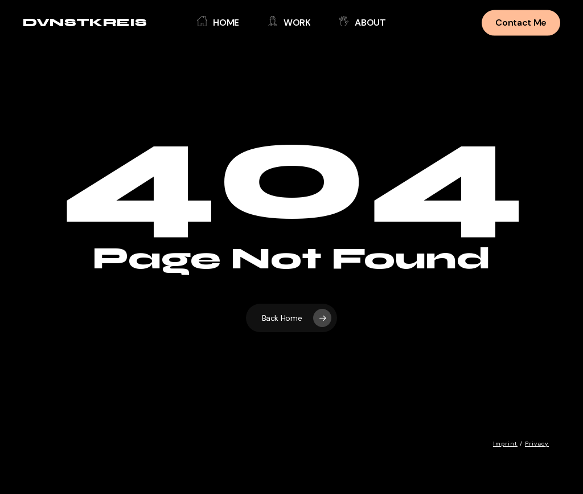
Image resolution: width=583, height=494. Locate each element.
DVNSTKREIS (85, 22)
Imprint (505, 443)
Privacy (537, 443)
